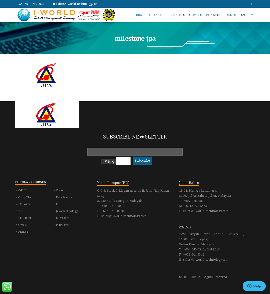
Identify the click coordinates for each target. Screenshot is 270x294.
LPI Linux (24, 218)
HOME (140, 15)
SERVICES (195, 15)
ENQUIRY (247, 15)
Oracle (22, 225)
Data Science (64, 197)
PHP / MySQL (64, 225)
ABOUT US (155, 15)
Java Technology (67, 211)
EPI (58, 204)
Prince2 (23, 231)
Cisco (59, 190)
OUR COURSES (176, 15)
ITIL (21, 211)
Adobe (22, 190)
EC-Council (25, 204)
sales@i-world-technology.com (77, 4)
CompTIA (24, 197)
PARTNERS (213, 15)
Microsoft (62, 218)
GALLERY (230, 15)
